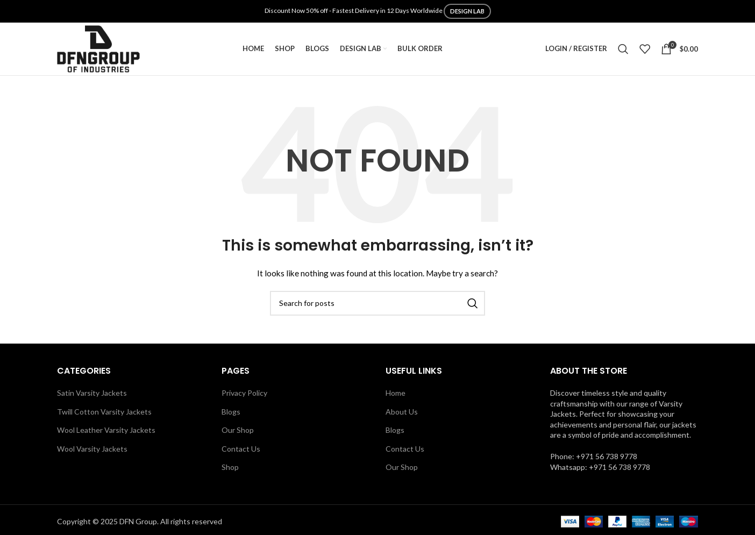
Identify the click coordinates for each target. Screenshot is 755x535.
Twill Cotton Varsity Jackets (104, 414)
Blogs (231, 414)
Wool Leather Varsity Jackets (106, 433)
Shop (230, 470)
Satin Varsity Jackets (92, 396)
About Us (402, 414)
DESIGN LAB (467, 11)
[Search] (623, 50)
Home (395, 396)
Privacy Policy (244, 396)
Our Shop (238, 433)
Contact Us (241, 451)
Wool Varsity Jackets (92, 451)
